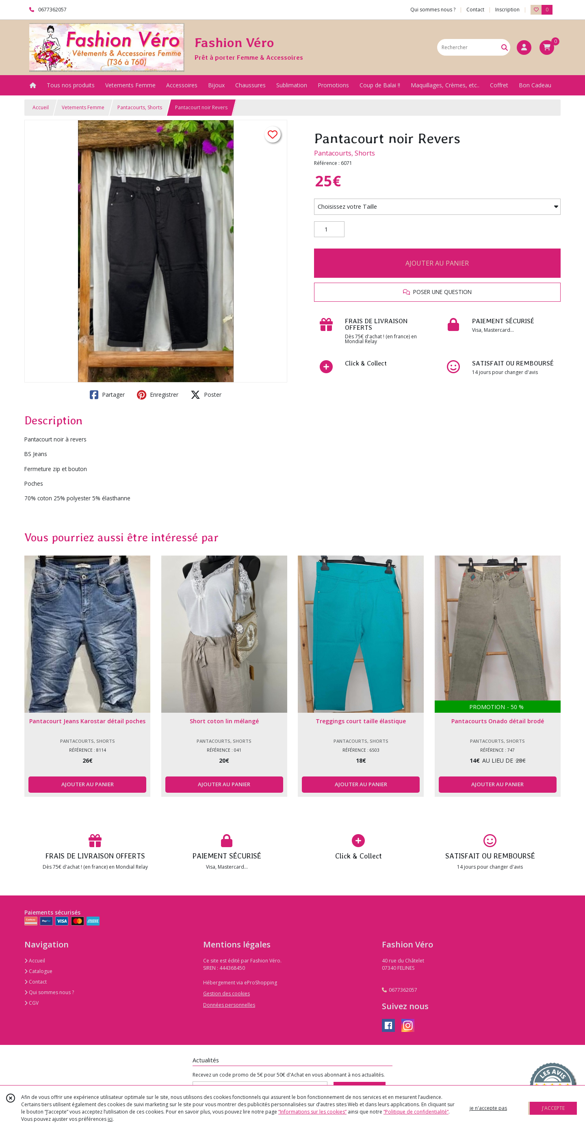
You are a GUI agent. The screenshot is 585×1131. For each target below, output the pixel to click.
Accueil (40, 107)
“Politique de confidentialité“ (416, 1111)
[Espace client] (524, 47)
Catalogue (38, 971)
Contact (475, 9)
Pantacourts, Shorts (139, 107)
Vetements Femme (83, 107)
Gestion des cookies (226, 993)
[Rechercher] (504, 47)
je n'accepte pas (488, 1108)
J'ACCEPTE (553, 1108)
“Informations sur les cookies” (312, 1111)
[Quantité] (329, 229)
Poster (206, 395)
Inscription (507, 9)
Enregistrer (157, 395)
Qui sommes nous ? (49, 992)
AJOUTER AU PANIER (437, 263)
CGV (31, 1002)
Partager (107, 395)
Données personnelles (229, 1004)
